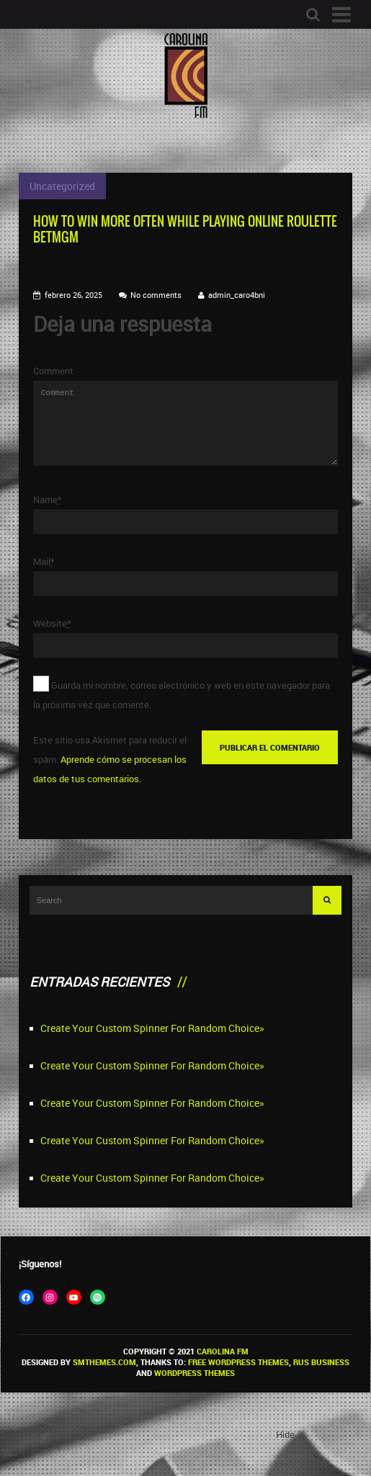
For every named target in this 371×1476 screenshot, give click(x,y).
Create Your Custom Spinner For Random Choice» (152, 1045)
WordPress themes (194, 1390)
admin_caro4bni (236, 294)
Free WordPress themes (238, 1379)
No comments (156, 294)
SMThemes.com (104, 1379)
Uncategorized (62, 186)
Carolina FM (223, 1368)
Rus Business (321, 1379)
